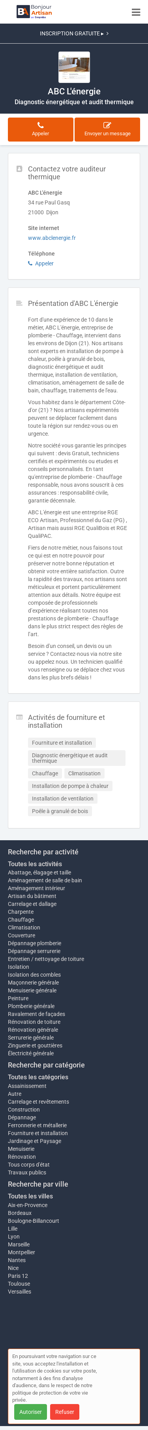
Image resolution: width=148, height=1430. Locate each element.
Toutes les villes (30, 1196)
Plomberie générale (31, 1006)
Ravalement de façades (36, 1014)
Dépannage (22, 1117)
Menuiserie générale (32, 990)
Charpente (21, 912)
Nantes (17, 1260)
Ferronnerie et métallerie (37, 1125)
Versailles (19, 1291)
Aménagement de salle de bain (45, 880)
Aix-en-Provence (27, 1205)
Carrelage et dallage (32, 904)
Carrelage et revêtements (38, 1102)
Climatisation (24, 927)
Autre (14, 1094)
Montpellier (21, 1252)
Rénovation (22, 1157)
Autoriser (30, 1412)
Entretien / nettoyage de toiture (46, 959)
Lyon (14, 1236)
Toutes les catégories (38, 1077)
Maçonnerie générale (33, 982)
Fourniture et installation (38, 1133)
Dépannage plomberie (34, 943)
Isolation (18, 967)
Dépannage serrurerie (34, 951)
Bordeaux (20, 1213)
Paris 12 (18, 1276)
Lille (12, 1229)
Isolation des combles (34, 975)
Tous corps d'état (29, 1164)
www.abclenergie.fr (52, 238)
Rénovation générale (33, 1030)
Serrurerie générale (31, 1037)
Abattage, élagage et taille (39, 872)
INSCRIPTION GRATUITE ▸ (74, 33)
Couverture (21, 935)
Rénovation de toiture (34, 1022)
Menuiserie (21, 1149)
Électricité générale (31, 1053)
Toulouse (19, 1284)
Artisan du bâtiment (32, 896)
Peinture (18, 998)
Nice (13, 1268)
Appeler (41, 263)
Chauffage (21, 920)
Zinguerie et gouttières (35, 1045)
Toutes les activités (35, 864)
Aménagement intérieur (36, 888)
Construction (24, 1109)
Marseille (19, 1244)
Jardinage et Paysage (34, 1141)
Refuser (64, 1412)
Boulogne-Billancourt (33, 1221)
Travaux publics (27, 1172)
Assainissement (27, 1086)
